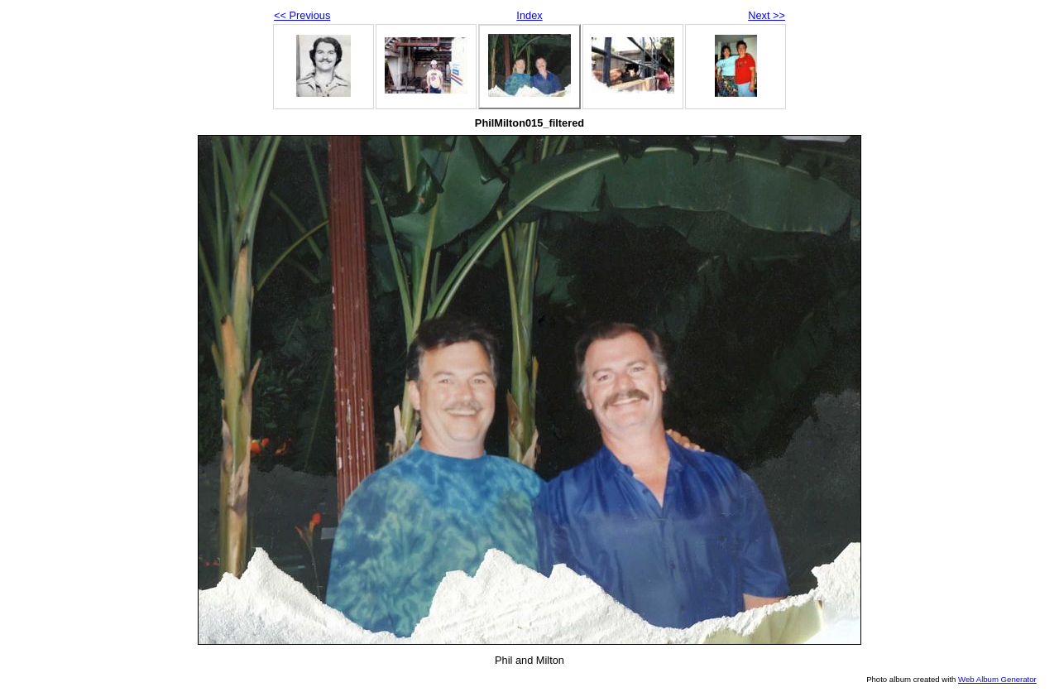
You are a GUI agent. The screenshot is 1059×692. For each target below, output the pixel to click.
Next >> (766, 15)
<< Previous (302, 15)
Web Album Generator (997, 679)
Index (529, 15)
